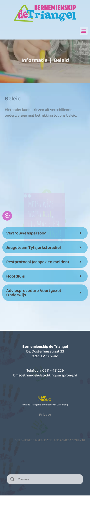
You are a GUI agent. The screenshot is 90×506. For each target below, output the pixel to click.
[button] (84, 31)
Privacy (45, 414)
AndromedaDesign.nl (69, 440)
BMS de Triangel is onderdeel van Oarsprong (45, 404)
